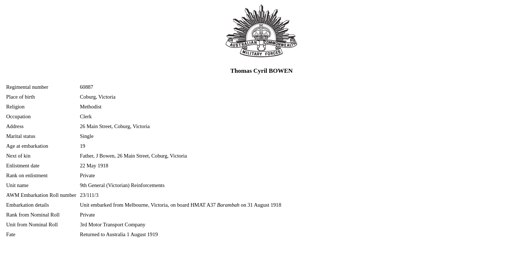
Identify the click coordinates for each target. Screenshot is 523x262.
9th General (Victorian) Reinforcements (122, 185)
